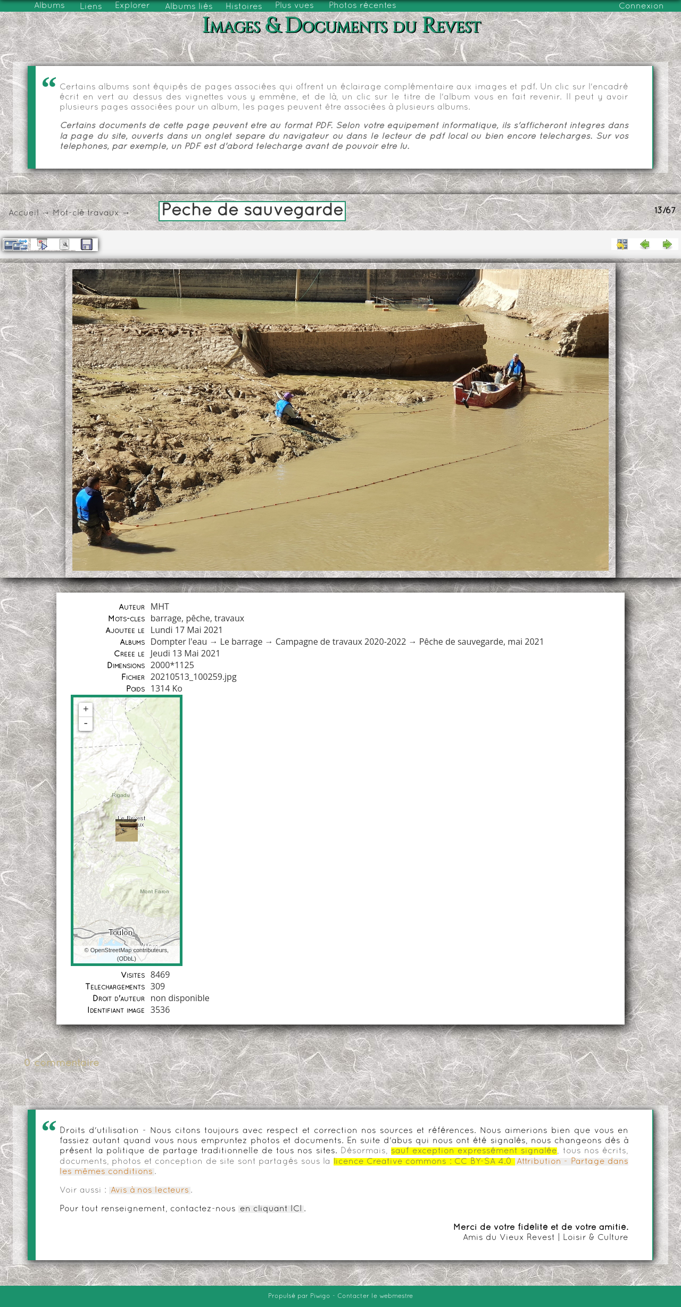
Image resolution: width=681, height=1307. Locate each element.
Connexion (641, 6)
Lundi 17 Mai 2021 (187, 630)
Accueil (24, 213)
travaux (103, 213)
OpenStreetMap (111, 950)
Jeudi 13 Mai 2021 (186, 653)
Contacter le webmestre (375, 1296)
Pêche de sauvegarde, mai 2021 (481, 641)
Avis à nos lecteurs (150, 1190)
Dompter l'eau (179, 641)
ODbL (126, 958)
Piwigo (320, 1296)
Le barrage (241, 641)
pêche (198, 618)
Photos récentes (362, 6)
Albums (49, 6)
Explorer (132, 6)
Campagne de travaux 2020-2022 (341, 641)
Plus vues (294, 6)
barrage (166, 618)
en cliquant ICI (271, 1209)
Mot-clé (69, 213)
